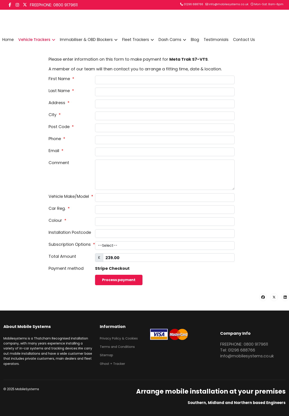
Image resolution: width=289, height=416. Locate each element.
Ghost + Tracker (112, 363)
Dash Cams (169, 39)
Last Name (61, 90)
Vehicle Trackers (34, 39)
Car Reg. (59, 208)
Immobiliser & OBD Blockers (86, 39)
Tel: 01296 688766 (237, 350)
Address (59, 102)
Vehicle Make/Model (71, 196)
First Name (61, 78)
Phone (57, 138)
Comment (59, 162)
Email (56, 150)
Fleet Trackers (135, 39)
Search (132, 23)
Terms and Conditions (117, 346)
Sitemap (106, 355)
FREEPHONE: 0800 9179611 (54, 5)
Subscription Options (72, 244)
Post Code (61, 126)
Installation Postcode (70, 232)
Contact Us (244, 39)
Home (8, 39)
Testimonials (216, 39)
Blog (195, 39)
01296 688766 (193, 4)
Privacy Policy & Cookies (119, 338)
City (55, 114)
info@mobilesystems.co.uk (228, 4)
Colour (57, 220)
